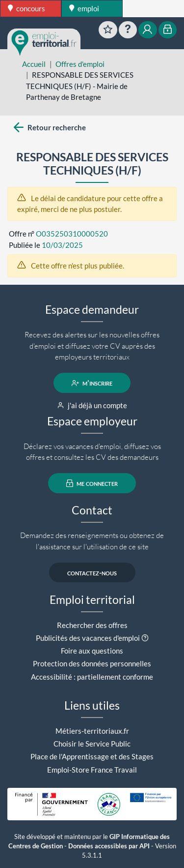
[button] (145, 637)
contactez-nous (92, 572)
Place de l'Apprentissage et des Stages (92, 756)
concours (26, 8)
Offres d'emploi (80, 64)
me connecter (92, 483)
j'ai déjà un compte (92, 405)
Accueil (34, 64)
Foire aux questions (92, 650)
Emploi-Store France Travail (92, 769)
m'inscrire (92, 383)
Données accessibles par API (109, 846)
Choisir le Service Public (92, 743)
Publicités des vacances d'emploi (88, 637)
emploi (84, 8)
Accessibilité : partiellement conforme (92, 676)
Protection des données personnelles (92, 663)
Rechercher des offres (92, 625)
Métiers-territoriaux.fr (92, 730)
